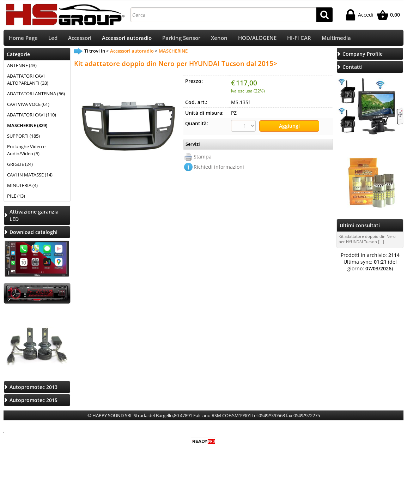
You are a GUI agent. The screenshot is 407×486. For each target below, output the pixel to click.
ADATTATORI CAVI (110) (31, 117)
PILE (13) (16, 198)
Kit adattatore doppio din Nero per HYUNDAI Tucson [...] (367, 241)
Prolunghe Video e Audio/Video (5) (26, 152)
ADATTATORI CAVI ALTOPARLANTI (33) (27, 82)
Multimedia (336, 39)
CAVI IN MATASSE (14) (30, 177)
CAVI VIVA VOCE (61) (28, 106)
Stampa (203, 158)
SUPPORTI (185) (23, 138)
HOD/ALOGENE (257, 39)
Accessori (79, 39)
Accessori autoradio (127, 39)
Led (52, 39)
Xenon (219, 39)
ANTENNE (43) (22, 68)
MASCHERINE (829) (27, 128)
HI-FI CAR (299, 39)
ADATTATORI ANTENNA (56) (36, 96)
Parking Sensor (181, 39)
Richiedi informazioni (219, 168)
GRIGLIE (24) (20, 166)
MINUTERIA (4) (22, 187)
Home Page (23, 39)
